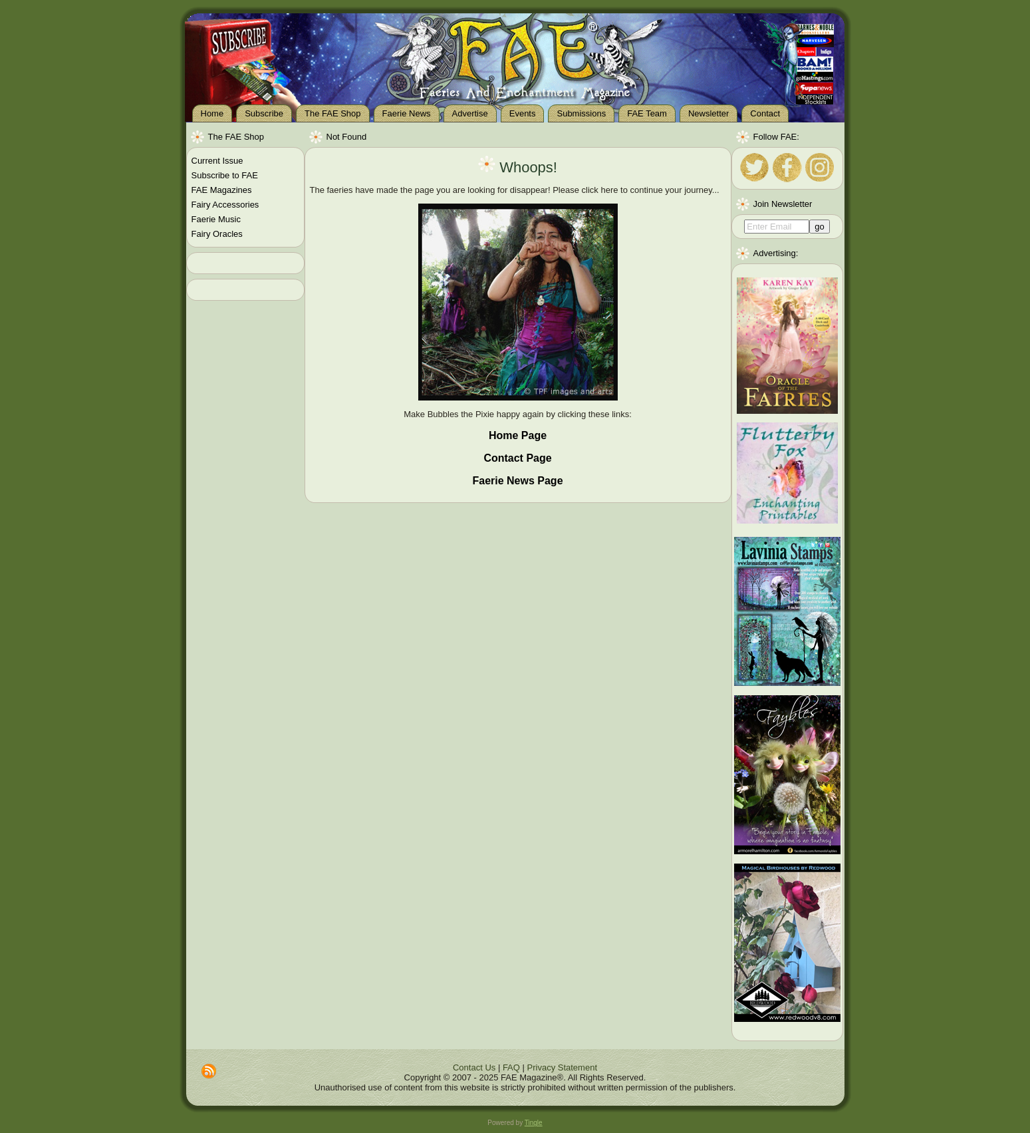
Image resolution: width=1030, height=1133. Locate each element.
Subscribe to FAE (225, 175)
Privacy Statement (562, 1067)
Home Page (518, 435)
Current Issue (217, 161)
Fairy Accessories (225, 205)
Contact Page (517, 458)
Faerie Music (216, 219)
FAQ (511, 1067)
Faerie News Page (517, 480)
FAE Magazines (222, 190)
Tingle (534, 1122)
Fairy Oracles (217, 234)
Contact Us (474, 1067)
